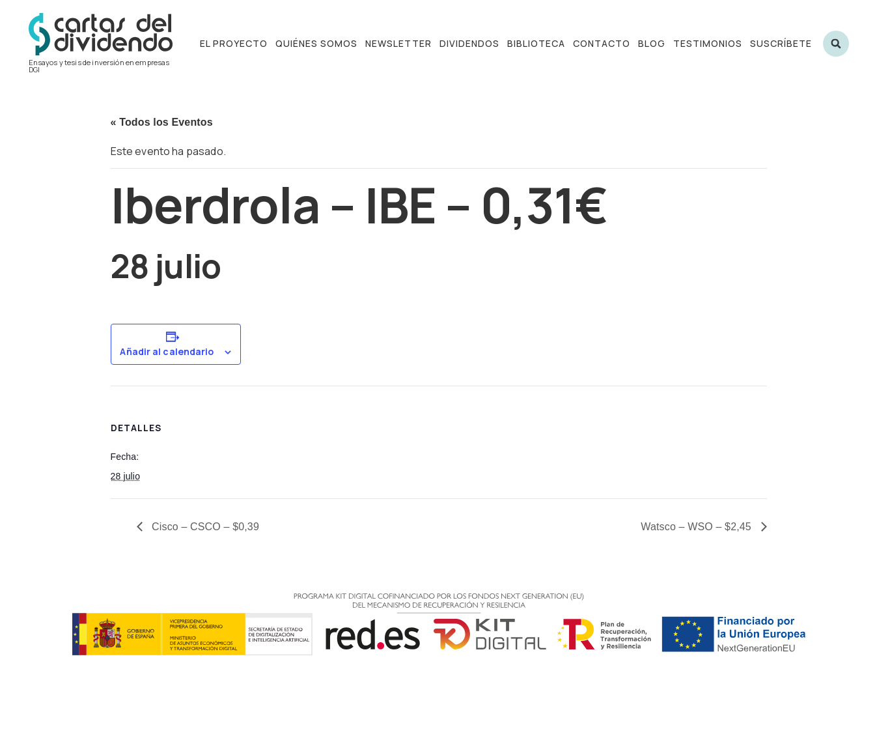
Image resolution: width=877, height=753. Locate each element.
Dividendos (469, 43)
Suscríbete (781, 43)
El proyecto (234, 43)
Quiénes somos (316, 43)
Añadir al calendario (167, 352)
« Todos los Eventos (162, 122)
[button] (836, 44)
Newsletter (398, 43)
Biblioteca (536, 43)
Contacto (601, 43)
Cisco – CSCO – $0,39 (204, 526)
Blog (651, 43)
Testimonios (707, 43)
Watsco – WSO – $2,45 (697, 526)
